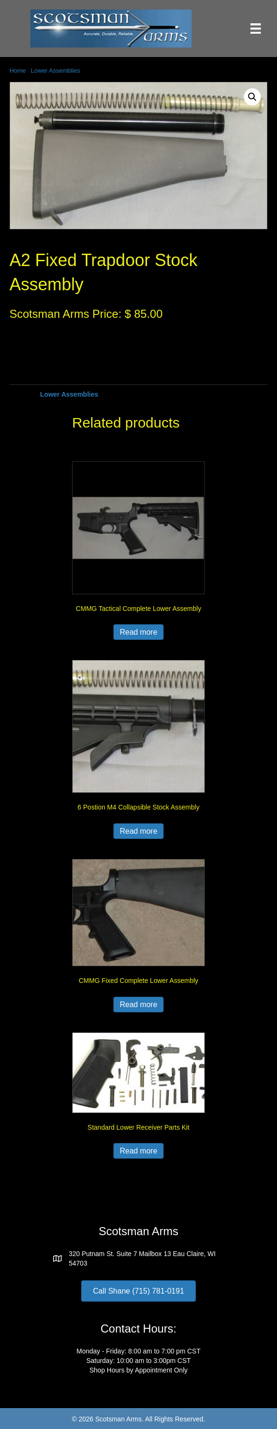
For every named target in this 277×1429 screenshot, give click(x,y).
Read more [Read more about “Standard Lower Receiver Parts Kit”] (138, 1151)
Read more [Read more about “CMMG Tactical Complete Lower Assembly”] (138, 632)
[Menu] (256, 28)
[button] (252, 96)
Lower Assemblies (55, 70)
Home (17, 70)
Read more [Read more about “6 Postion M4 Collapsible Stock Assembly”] (138, 831)
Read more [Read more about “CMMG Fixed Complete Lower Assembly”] (138, 1004)
